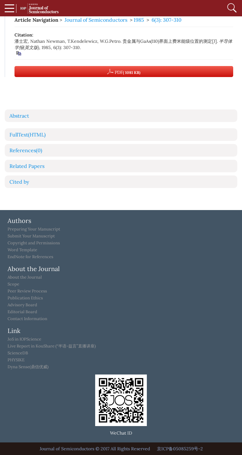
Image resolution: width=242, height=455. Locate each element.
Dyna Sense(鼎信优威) (28, 366)
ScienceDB (18, 353)
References (25, 150)
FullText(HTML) (27, 134)
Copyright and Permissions (34, 243)
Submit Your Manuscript (31, 236)
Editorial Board (22, 311)
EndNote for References (30, 256)
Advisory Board (22, 305)
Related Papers (26, 166)
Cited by (19, 182)
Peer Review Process (27, 291)
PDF (124, 71)
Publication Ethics (25, 298)
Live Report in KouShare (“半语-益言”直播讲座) (52, 346)
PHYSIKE (16, 360)
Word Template (22, 249)
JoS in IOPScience (24, 339)
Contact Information (27, 318)
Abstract (19, 116)
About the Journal (25, 277)
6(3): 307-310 (167, 20)
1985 (139, 20)
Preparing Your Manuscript (34, 229)
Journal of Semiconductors (96, 20)
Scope (13, 284)
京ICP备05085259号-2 (180, 449)
